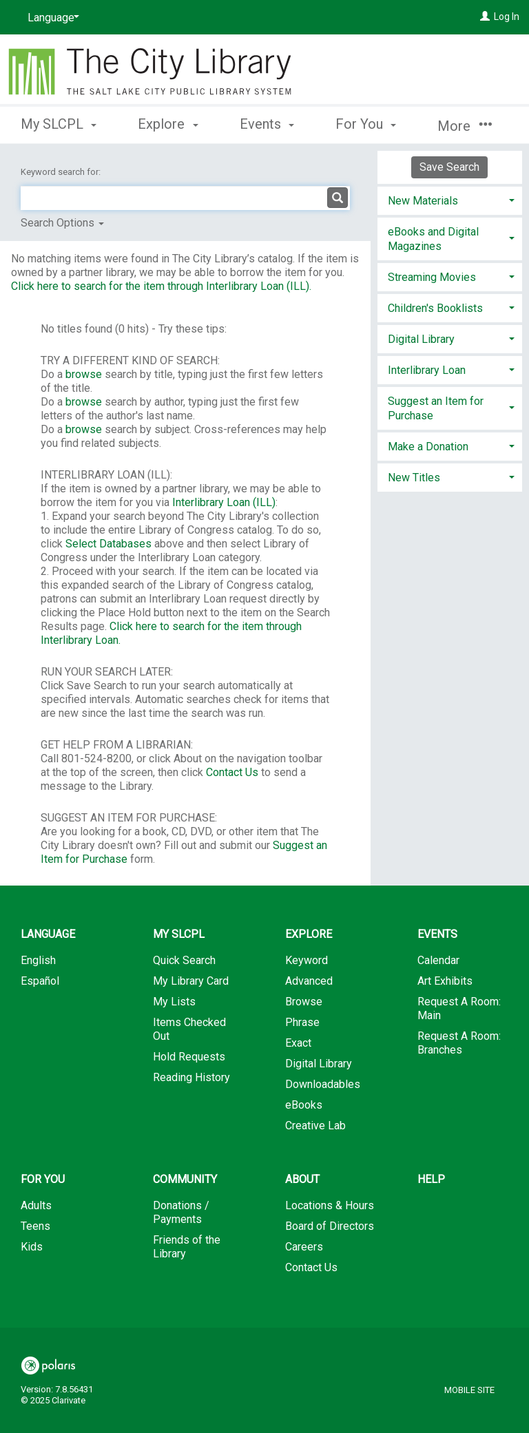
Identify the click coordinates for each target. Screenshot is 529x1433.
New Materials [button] (423, 200)
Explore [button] (168, 124)
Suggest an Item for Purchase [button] (436, 408)
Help (431, 1179)
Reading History (191, 1077)
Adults (36, 1205)
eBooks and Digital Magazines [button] (433, 239)
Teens (35, 1226)
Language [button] (48, 934)
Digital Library (318, 1063)
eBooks (303, 1104)
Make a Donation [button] (428, 446)
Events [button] (267, 124)
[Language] (51, 18)
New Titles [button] (414, 477)
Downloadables (322, 1084)
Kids (32, 1246)
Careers (304, 1246)
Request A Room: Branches (459, 1042)
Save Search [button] (449, 167)
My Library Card (191, 980)
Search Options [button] (62, 222)
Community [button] (185, 1179)
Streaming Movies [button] (432, 277)
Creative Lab (315, 1125)
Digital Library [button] (421, 339)
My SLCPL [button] (58, 124)
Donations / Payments (181, 1212)
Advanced (309, 980)
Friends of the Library (186, 1246)
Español (40, 980)
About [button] (302, 1179)
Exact (298, 1042)
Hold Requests (189, 1056)
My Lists (174, 1001)
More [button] (464, 126)
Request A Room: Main (459, 1008)
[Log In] (485, 16)
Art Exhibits (445, 980)
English (38, 960)
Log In (506, 16)
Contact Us (232, 772)
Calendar (438, 960)
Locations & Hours (329, 1205)
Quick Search (184, 960)
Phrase (302, 1022)
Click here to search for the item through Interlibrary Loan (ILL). (161, 286)
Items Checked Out (189, 1029)
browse (83, 374)
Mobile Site (469, 1390)
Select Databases (108, 543)
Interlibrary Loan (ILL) (224, 502)
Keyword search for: (62, 172)
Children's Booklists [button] (435, 308)
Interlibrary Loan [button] (427, 370)
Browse (303, 1001)
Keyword (306, 960)
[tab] (449, 199)
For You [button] (365, 124)
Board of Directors (329, 1226)
